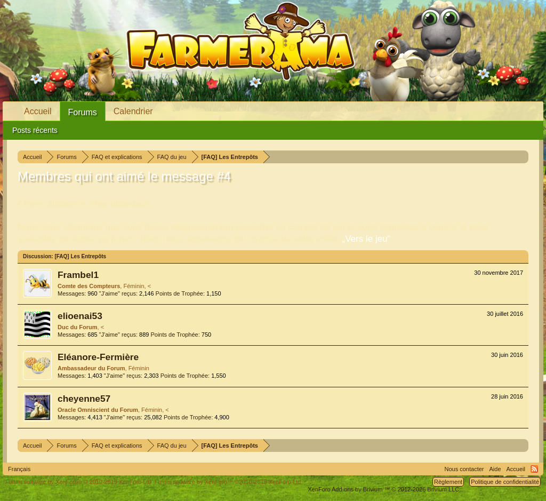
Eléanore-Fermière (98, 357)
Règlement (448, 482)
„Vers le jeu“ (366, 239)
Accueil (38, 111)
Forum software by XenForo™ (229, 482)
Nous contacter (464, 469)
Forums (82, 112)
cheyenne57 (84, 398)
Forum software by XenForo (79, 482)
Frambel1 (78, 274)
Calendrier (133, 111)
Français (19, 469)
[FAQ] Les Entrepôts (80, 256)
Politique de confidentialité (505, 482)
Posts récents (35, 130)
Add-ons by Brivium (384, 489)
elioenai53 (80, 316)
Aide (495, 469)
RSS (534, 469)
